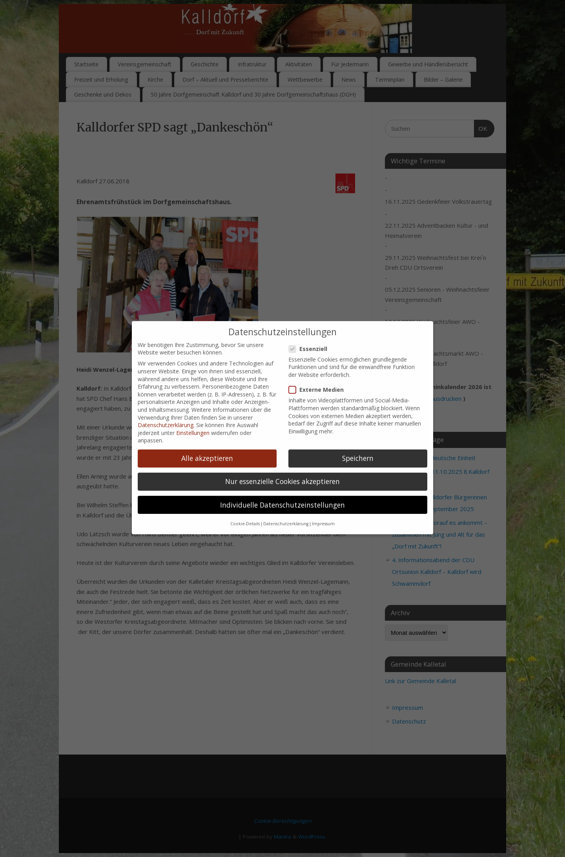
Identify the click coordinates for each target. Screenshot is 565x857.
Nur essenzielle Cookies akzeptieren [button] (282, 471)
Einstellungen (193, 422)
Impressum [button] (323, 513)
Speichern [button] (358, 448)
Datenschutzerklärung (165, 414)
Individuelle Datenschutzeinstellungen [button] (282, 494)
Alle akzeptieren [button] (207, 448)
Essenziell (311, 338)
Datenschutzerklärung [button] (285, 513)
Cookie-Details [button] (245, 513)
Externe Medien (319, 379)
